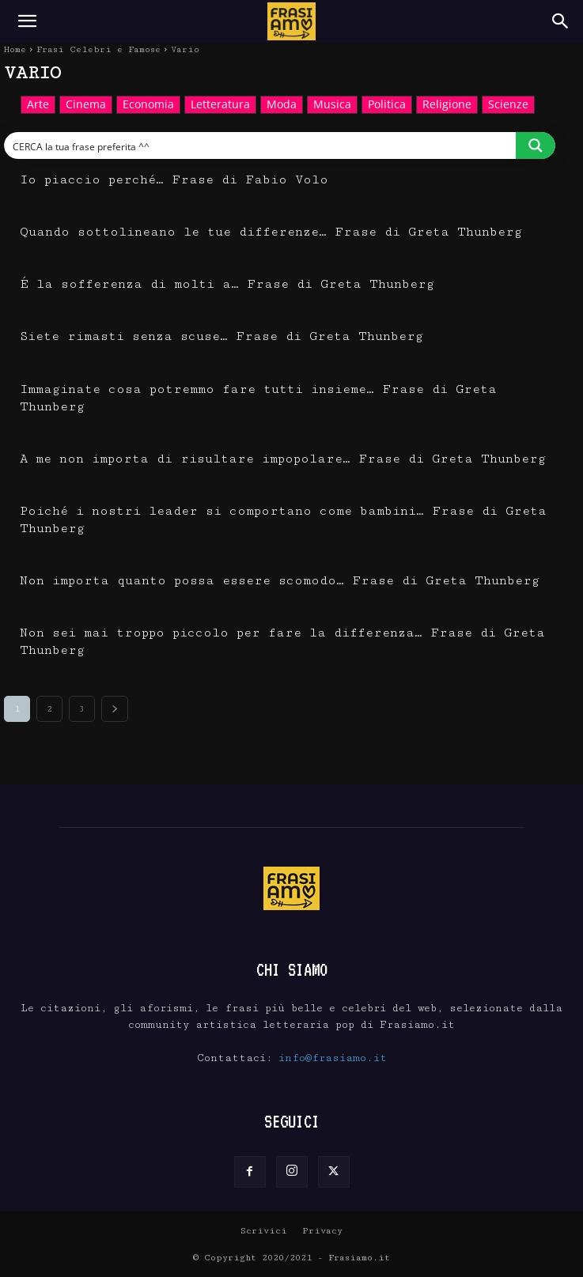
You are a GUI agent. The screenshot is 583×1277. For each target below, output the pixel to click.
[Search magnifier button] (535, 145)
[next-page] (114, 709)
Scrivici (263, 1231)
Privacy (322, 1231)
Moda (281, 105)
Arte (38, 105)
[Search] (561, 21)
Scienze (508, 105)
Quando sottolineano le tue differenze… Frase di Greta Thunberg (271, 232)
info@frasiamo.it (332, 1058)
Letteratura (220, 105)
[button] (27, 21)
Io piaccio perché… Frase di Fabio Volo (174, 179)
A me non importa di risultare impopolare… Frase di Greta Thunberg (283, 459)
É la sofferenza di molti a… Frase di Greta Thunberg (227, 284)
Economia (148, 105)
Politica (387, 105)
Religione (447, 105)
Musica (332, 105)
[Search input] (261, 145)
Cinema (85, 105)
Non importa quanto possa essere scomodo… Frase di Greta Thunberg (279, 580)
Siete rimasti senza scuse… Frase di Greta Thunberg (221, 336)
